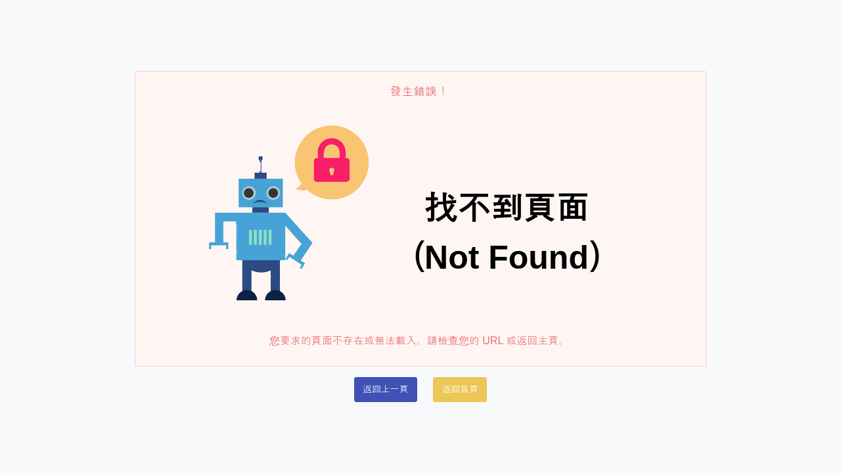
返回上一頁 (386, 389)
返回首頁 (460, 389)
